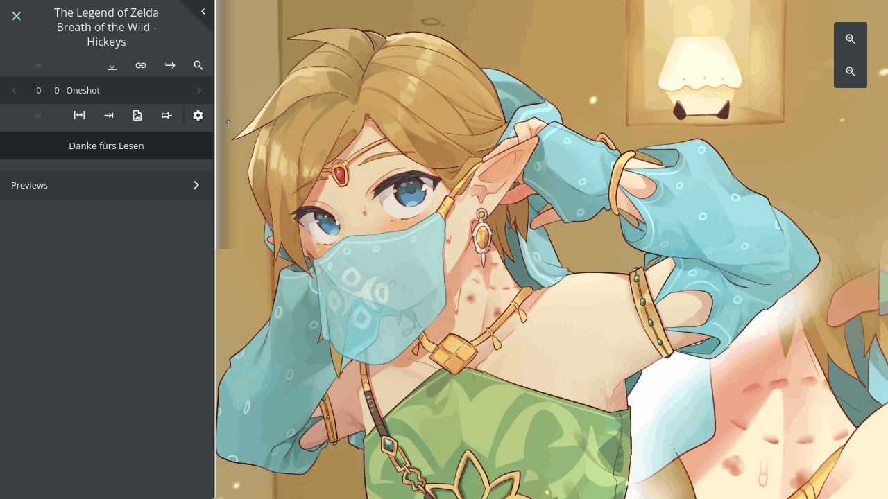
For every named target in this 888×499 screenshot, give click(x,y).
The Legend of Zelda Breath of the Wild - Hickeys (106, 27)
